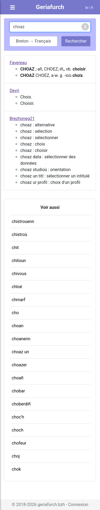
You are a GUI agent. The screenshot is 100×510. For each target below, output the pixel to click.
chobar (18, 390)
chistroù (19, 234)
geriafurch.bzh (51, 504)
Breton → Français (33, 41)
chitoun (19, 260)
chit (15, 247)
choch (17, 430)
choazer (19, 364)
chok (16, 469)
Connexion (78, 504)
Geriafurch (50, 6)
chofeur (19, 443)
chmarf (18, 299)
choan (17, 325)
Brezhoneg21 (22, 118)
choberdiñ (21, 404)
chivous (19, 273)
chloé (17, 286)
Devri (14, 90)
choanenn (21, 338)
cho (15, 312)
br (87, 8)
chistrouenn (23, 221)
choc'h (18, 417)
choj (16, 456)
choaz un (20, 351)
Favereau (18, 62)
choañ (17, 377)
